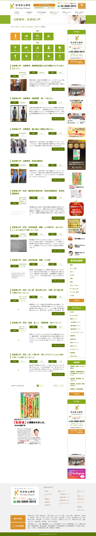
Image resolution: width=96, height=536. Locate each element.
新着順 (55, 385)
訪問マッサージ (74, 342)
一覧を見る (77, 300)
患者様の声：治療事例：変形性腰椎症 (27, 161)
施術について (73, 319)
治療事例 (72, 335)
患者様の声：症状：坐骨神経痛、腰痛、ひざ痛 (31, 260)
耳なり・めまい (26, 59)
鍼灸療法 (37, 38)
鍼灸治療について (75, 329)
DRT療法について (76, 322)
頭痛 (15, 59)
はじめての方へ (74, 315)
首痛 (60, 50)
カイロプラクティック (48, 38)
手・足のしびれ (37, 59)
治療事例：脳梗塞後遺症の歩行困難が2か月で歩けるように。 (77, 373)
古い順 (61, 385)
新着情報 (72, 352)
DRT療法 (15, 38)
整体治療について (75, 325)
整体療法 (26, 38)
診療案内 (47, 499)
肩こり (37, 50)
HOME (72, 312)
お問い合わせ (73, 356)
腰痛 (15, 50)
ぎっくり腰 (26, 50)
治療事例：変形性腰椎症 (76, 389)
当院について (73, 346)
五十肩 (48, 50)
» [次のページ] (42, 385)
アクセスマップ (74, 349)
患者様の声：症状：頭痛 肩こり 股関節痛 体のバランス (37, 323)
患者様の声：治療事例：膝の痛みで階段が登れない (33, 129)
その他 (59, 59)
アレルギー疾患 (48, 59)
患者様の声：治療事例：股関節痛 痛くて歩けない (33, 98)
